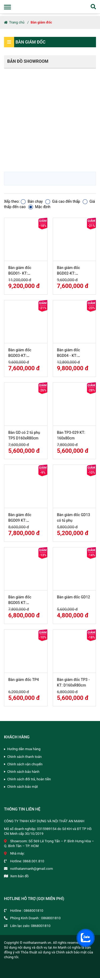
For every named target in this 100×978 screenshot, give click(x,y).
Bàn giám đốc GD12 (73, 597)
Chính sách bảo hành (23, 772)
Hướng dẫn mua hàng (24, 749)
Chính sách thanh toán (24, 757)
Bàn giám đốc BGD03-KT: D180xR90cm (19, 355)
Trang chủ (14, 22)
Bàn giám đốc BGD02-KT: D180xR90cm (68, 273)
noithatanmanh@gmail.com (31, 869)
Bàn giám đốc (41, 22)
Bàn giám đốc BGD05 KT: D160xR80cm (19, 602)
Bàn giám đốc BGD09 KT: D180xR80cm (19, 520)
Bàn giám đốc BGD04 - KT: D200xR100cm (69, 355)
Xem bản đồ (19, 876)
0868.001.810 (33, 861)
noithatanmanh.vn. (37, 943)
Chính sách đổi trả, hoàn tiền (29, 779)
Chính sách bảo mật (22, 787)
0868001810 (33, 911)
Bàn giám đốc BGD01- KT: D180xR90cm (19, 273)
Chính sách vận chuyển (24, 764)
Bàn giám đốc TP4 (23, 679)
